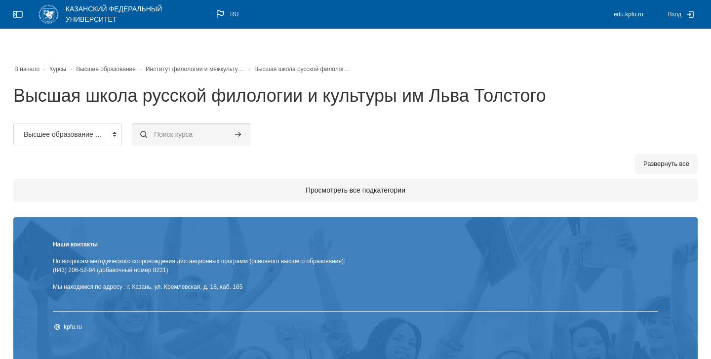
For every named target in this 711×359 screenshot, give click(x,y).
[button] (226, 14)
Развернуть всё (640, 139)
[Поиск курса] (217, 109)
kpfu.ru (99, 302)
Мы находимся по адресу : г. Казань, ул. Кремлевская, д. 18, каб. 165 (174, 262)
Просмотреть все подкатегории (355, 165)
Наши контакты (101, 219)
